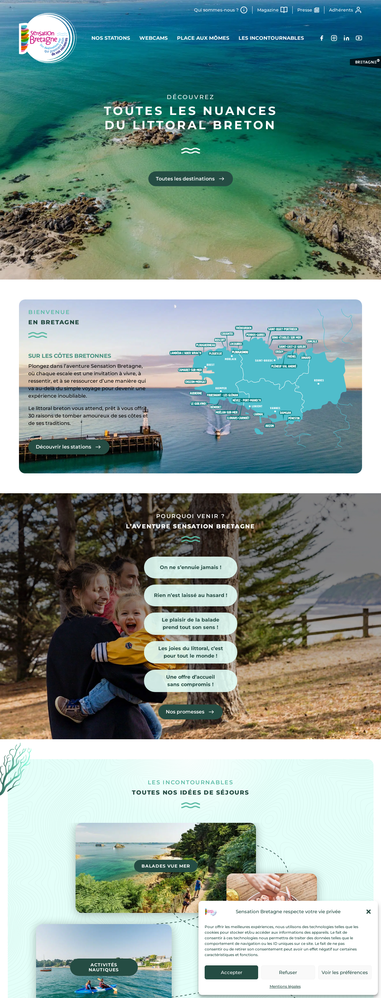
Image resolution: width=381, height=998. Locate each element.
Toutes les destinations (185, 178)
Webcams (153, 38)
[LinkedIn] (346, 38)
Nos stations (110, 38)
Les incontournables (271, 38)
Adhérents (341, 10)
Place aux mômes (203, 38)
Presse (304, 10)
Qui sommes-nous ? (216, 10)
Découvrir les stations (63, 447)
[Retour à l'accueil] (48, 38)
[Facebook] (321, 38)
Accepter (231, 972)
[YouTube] (359, 38)
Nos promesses (185, 712)
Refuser (288, 972)
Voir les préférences (345, 972)
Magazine (268, 10)
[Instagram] (334, 38)
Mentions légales (285, 986)
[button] (368, 912)
